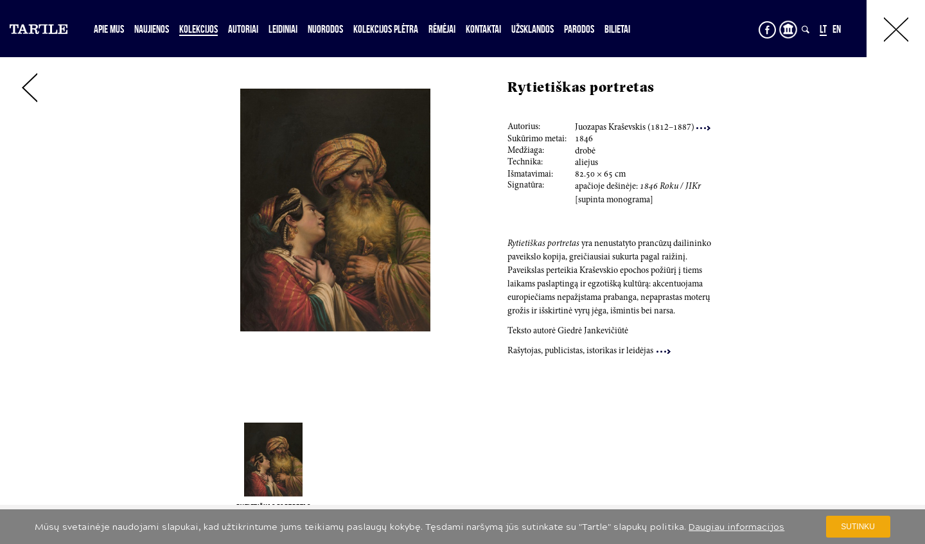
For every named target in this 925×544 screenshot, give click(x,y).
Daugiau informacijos (736, 527)
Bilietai (617, 29)
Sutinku (858, 526)
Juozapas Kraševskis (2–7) (642, 127)
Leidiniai (283, 29)
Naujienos (151, 29)
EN (837, 29)
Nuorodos (325, 29)
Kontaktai (483, 29)
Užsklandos (532, 29)
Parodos (579, 29)
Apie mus (109, 29)
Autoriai (243, 29)
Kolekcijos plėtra (385, 29)
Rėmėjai (441, 29)
